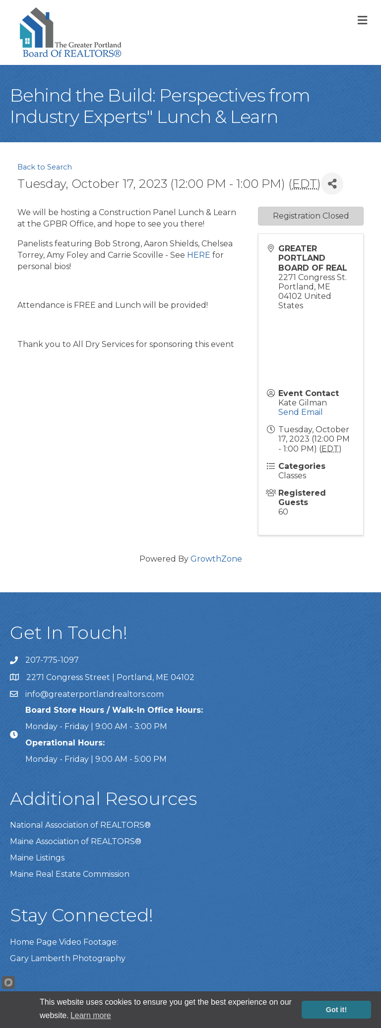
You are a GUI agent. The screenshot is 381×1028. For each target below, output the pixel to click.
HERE (198, 255)
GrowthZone (216, 559)
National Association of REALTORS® (80, 825)
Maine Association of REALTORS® (75, 841)
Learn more (90, 1015)
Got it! (336, 1010)
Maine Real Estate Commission (69, 874)
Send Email (300, 412)
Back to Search (44, 167)
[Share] (332, 183)
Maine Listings (37, 857)
